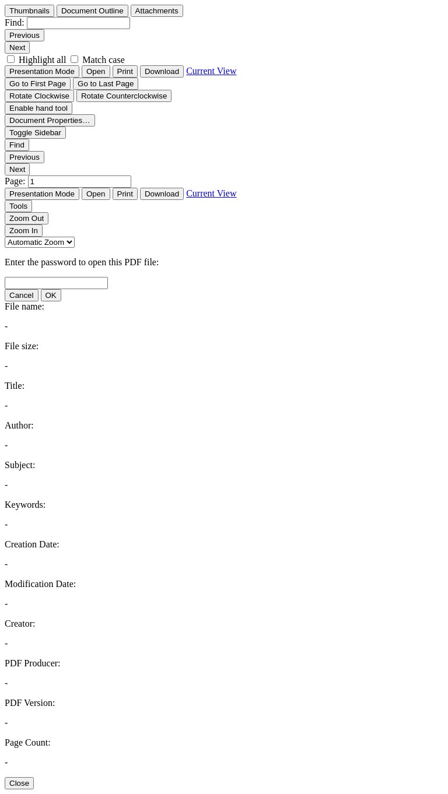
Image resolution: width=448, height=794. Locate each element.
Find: (14, 22)
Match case (103, 60)
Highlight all (42, 60)
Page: (16, 181)
